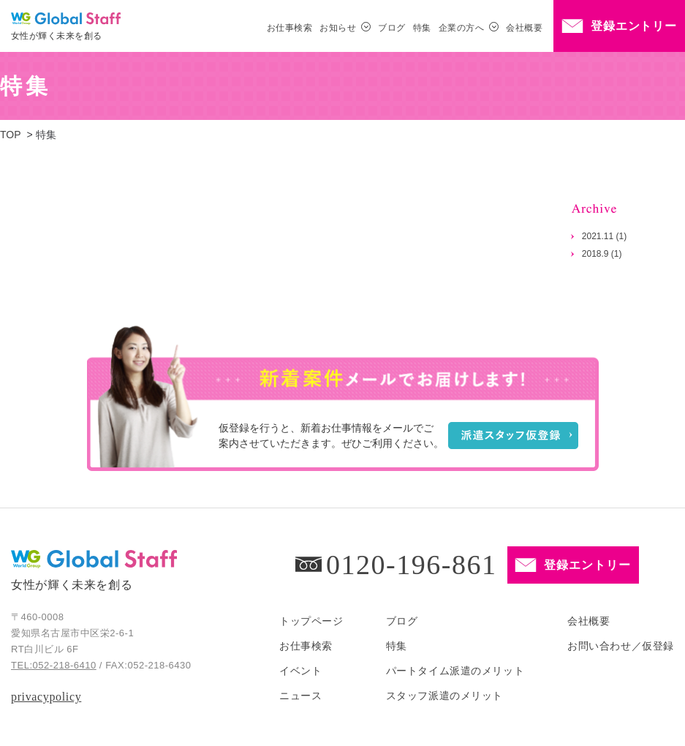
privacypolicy (46, 696)
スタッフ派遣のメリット (444, 695)
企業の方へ (461, 28)
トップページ (311, 621)
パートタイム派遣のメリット (455, 671)
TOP (10, 134)
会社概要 (524, 28)
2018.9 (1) (602, 254)
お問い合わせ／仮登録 (620, 646)
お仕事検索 (289, 28)
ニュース (300, 695)
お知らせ (337, 28)
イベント (300, 671)
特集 (422, 28)
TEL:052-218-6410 (53, 665)
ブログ (391, 28)
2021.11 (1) (604, 236)
